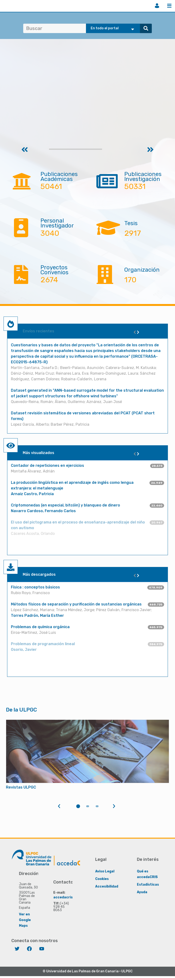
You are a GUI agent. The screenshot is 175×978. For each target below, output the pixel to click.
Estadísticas (148, 884)
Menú (169, 6)
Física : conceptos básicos (35, 587)
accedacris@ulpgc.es (71, 897)
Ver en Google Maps (25, 919)
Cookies (102, 879)
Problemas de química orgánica (40, 627)
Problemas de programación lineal (43, 644)
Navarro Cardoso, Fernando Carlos (43, 511)
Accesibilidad (106, 886)
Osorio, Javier (24, 649)
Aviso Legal (104, 871)
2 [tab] (87, 806)
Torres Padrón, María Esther (37, 615)
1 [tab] (78, 806)
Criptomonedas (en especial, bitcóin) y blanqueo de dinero (65, 505)
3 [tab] (97, 806)
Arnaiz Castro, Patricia (32, 494)
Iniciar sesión (157, 6)
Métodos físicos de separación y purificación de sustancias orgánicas (76, 604)
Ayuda (142, 892)
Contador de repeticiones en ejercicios (47, 465)
